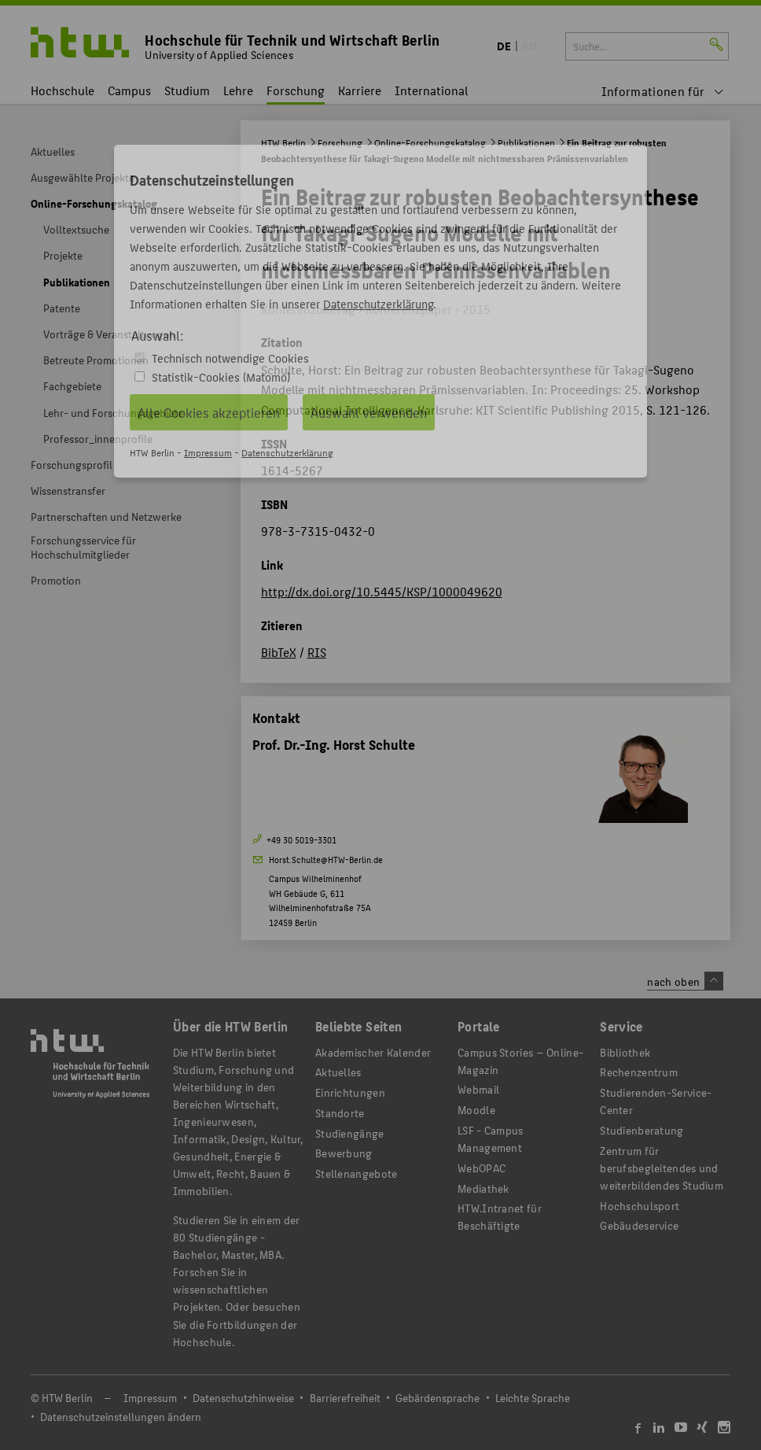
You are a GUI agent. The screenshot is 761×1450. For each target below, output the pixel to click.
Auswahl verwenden (369, 412)
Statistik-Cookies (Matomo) (221, 376)
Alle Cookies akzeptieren (209, 412)
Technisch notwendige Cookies (230, 358)
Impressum (208, 452)
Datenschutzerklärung (378, 303)
